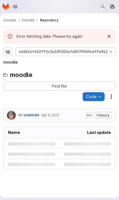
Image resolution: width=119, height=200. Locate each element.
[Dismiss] (109, 36)
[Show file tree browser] (7, 51)
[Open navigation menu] (15, 6)
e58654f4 (28, 115)
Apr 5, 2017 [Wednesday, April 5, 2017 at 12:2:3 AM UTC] (50, 115)
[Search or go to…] (103, 6)
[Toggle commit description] (89, 115)
